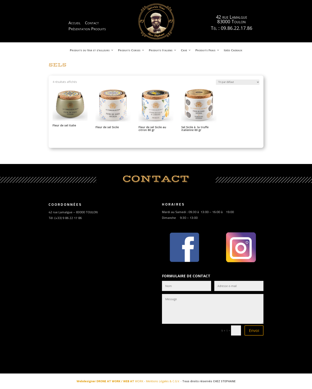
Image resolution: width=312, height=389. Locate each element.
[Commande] (237, 82)
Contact (92, 23)
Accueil (74, 23)
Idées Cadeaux (233, 50)
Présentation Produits (87, 29)
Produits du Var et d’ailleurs (90, 50)
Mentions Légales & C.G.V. (163, 381)
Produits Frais (205, 50)
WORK (110, 381)
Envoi (254, 330)
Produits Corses (129, 50)
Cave (184, 50)
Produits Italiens (161, 50)
